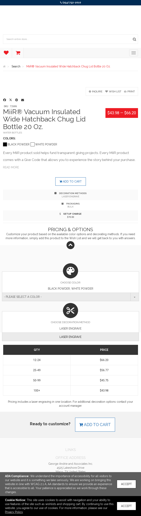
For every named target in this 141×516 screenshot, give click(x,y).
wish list (113, 91)
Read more (11, 167)
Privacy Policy (14, 512)
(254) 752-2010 (72, 2)
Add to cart (71, 181)
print (129, 91)
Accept (126, 484)
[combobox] (70, 297)
